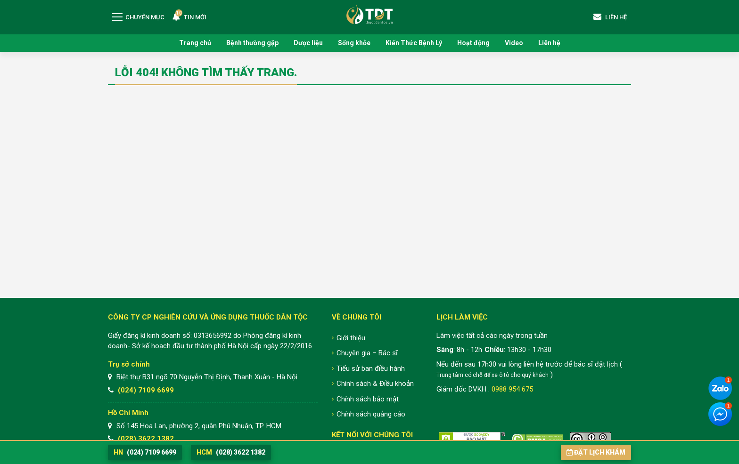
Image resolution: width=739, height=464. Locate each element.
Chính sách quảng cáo (371, 414)
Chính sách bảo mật (368, 399)
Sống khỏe (354, 43)
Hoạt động (473, 43)
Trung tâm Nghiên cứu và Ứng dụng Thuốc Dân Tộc (369, 14)
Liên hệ (549, 43)
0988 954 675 (512, 389)
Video (514, 43)
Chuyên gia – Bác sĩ (367, 353)
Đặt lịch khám (596, 452)
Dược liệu (308, 43)
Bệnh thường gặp (252, 43)
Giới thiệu (351, 338)
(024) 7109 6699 (146, 390)
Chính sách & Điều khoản (375, 383)
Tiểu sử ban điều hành (371, 368)
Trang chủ (195, 43)
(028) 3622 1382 (146, 438)
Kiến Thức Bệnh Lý (414, 43)
